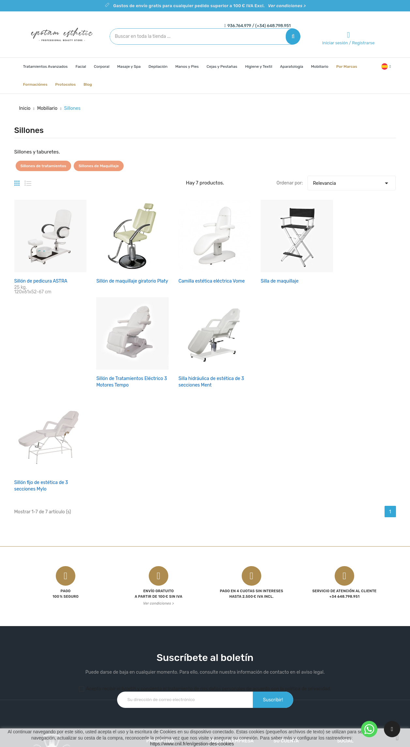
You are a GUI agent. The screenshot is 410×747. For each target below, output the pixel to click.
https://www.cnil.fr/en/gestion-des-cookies (192, 743)
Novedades (158, 642)
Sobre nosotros (226, 653)
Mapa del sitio (224, 676)
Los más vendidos (165, 653)
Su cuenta (286, 617)
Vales (278, 676)
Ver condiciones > (158, 480)
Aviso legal (221, 642)
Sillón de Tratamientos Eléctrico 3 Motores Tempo (298, 270)
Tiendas (218, 687)
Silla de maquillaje (229, 264)
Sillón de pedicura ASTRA (41, 264)
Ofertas (154, 630)
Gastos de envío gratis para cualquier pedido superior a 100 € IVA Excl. (209, 5)
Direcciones (285, 664)
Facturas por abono (293, 653)
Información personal (295, 630)
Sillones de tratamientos (43, 166)
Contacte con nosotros (234, 664)
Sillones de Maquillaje (99, 166)
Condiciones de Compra (235, 630)
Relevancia (351, 181)
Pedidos (281, 642)
